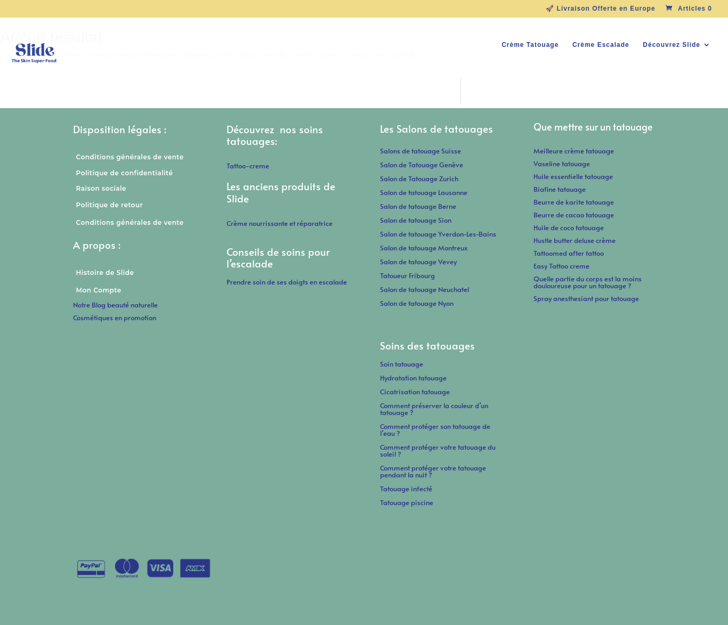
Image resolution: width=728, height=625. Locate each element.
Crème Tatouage (530, 44)
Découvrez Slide (671, 44)
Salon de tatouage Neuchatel (424, 289)
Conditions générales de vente (130, 157)
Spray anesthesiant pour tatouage (586, 298)
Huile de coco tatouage (569, 227)
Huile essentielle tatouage (573, 176)
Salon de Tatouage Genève (421, 164)
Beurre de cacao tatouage (573, 215)
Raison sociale (101, 188)
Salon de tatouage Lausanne (423, 192)
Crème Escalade (600, 44)
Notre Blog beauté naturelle (115, 305)
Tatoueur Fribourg (407, 275)
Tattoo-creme (248, 166)
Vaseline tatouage (561, 163)
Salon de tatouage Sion (415, 220)
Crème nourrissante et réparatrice (280, 223)
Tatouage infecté (406, 488)
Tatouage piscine (406, 502)
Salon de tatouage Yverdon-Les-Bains (438, 234)
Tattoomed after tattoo (568, 253)
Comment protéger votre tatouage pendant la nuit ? (433, 471)
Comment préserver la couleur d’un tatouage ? (434, 409)
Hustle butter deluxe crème (576, 240)
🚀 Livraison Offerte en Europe (600, 8)
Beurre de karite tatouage (573, 202)
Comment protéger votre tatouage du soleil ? (438, 450)
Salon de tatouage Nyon (417, 303)
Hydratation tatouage (413, 378)
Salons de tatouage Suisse (420, 151)
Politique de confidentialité (124, 173)
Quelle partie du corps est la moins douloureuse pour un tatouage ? (587, 282)
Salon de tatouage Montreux (423, 248)
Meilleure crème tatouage (573, 151)
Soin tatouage (401, 364)
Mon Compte (99, 290)
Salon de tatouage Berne (418, 206)
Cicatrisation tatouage (415, 391)
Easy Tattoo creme (561, 266)
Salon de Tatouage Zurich (419, 178)
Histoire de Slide (105, 273)
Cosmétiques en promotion (114, 317)
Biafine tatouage (559, 189)
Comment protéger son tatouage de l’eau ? (435, 429)
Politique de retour (109, 205)
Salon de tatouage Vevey (418, 261)
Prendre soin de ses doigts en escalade (287, 282)
